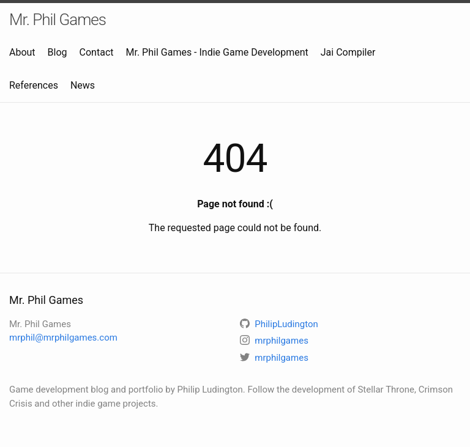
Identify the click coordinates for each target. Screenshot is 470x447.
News (82, 85)
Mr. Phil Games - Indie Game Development (217, 52)
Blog (57, 52)
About (22, 52)
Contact (97, 52)
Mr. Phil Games (57, 19)
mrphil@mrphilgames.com (63, 337)
